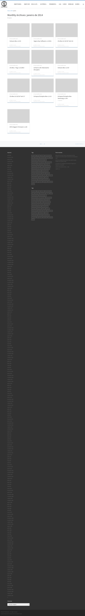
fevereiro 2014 (10, 395)
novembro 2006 (10, 567)
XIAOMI (50, 181)
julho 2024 (9, 167)
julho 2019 (9, 268)
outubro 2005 (9, 593)
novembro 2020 (10, 240)
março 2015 (9, 369)
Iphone (33, 166)
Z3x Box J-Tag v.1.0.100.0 (17, 68)
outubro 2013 (9, 403)
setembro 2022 (10, 203)
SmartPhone (35, 177)
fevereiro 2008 (10, 538)
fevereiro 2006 (10, 585)
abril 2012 (9, 438)
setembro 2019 (10, 264)
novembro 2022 (10, 199)
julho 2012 (9, 433)
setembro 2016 (10, 333)
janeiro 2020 (9, 258)
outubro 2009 (9, 498)
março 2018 (9, 298)
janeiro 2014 (9, 397)
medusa (47, 168)
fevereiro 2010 (10, 490)
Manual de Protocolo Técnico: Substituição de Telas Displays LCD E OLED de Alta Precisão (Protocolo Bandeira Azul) (67, 157)
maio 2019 (9, 270)
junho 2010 (9, 482)
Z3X (33, 184)
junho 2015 (9, 363)
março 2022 (9, 212)
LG (42, 166)
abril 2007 (9, 557)
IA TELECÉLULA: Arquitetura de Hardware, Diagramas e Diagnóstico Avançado (66, 164)
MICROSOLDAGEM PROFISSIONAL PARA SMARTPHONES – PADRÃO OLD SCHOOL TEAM (66, 161)
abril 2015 (9, 367)
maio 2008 (9, 532)
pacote (39, 173)
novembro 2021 (10, 218)
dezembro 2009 (10, 494)
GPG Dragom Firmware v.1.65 (18, 127)
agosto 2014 (9, 383)
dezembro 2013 (10, 399)
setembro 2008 (10, 524)
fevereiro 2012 (10, 442)
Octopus (34, 173)
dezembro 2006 (10, 565)
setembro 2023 (10, 179)
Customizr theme (19, 613)
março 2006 (9, 583)
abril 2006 (9, 581)
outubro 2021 (9, 220)
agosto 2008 (9, 526)
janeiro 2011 (9, 468)
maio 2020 (9, 252)
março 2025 (9, 163)
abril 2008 (9, 534)
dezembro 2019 (10, 260)
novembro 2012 (10, 425)
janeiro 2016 (9, 349)
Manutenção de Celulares (38, 168)
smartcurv (49, 175)
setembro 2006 (10, 571)
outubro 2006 (9, 569)
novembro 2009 (10, 496)
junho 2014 (9, 387)
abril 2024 (9, 169)
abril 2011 (9, 462)
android (34, 155)
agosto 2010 (9, 478)
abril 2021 (9, 230)
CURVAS (42, 157)
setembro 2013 (10, 405)
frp (38, 164)
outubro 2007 (9, 546)
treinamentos (46, 179)
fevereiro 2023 (10, 193)
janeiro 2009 (9, 516)
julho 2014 (9, 385)
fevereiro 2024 (10, 173)
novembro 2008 (10, 520)
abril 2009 (9, 510)
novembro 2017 (10, 306)
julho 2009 (9, 504)
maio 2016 (9, 341)
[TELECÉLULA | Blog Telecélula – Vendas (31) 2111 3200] (4, 3)
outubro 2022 (9, 200)
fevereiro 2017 (10, 323)
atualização (48, 155)
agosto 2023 (9, 181)
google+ (47, 164)
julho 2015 (9, 361)
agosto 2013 (9, 407)
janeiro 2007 (9, 563)
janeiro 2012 (9, 444)
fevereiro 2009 (10, 514)
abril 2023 (9, 189)
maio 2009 (9, 508)
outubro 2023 (9, 177)
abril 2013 (9, 415)
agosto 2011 (9, 454)
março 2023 (9, 191)
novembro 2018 (10, 282)
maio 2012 (9, 436)
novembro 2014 (10, 377)
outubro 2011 (9, 450)
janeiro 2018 (9, 302)
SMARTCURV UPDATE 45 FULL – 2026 (62, 166)
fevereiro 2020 (10, 256)
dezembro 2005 (10, 589)
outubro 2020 (9, 242)
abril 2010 (9, 486)
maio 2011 (9, 460)
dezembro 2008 (10, 518)
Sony (46, 177)
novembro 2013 (10, 401)
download (49, 162)
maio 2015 (9, 365)
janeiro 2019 (9, 278)
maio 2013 (9, 413)
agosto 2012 (9, 431)
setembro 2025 (10, 161)
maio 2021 (9, 228)
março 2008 (9, 536)
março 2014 (9, 393)
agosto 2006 (9, 573)
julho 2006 (9, 575)
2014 (12, 10)
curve (47, 157)
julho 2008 (9, 528)
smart (44, 175)
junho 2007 (9, 553)
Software (41, 177)
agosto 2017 (9, 312)
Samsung (34, 175)
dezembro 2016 (10, 327)
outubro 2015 (9, 355)
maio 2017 (9, 318)
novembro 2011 (10, 448)
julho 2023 (9, 183)
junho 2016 (9, 339)
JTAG (38, 166)
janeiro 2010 (9, 492)
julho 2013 (9, 409)
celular (37, 157)
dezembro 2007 (10, 542)
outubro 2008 (9, 522)
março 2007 (9, 559)
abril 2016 (9, 343)
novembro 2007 (10, 544)
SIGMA (39, 175)
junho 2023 (9, 185)
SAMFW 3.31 (58, 169)
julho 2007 (9, 551)
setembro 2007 (10, 547)
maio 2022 (9, 208)
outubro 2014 (9, 379)
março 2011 (9, 464)
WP (8, 613)
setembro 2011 (10, 452)
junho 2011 (9, 458)
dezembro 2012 (10, 423)
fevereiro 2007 (10, 561)
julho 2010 (9, 480)
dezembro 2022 (10, 197)
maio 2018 (9, 294)
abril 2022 (9, 210)
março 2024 (9, 171)
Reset (47, 173)
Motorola (34, 170)
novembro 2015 (10, 353)
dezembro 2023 (10, 175)
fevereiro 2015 (10, 371)
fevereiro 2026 (10, 157)
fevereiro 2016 (10, 347)
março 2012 (9, 440)
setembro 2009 (10, 500)
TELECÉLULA (6, 611)
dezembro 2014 (10, 375)
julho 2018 (9, 290)
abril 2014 (9, 391)
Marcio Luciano (13, 71)
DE (51, 157)
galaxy (42, 164)
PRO (43, 173)
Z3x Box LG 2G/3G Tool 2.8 (65, 41)
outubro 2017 (9, 308)
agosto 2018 (9, 288)
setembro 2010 (10, 476)
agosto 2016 (9, 335)
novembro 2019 (10, 262)
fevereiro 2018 (10, 300)
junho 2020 (9, 250)
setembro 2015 (10, 357)
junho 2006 (9, 577)
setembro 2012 (10, 429)
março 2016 (9, 345)
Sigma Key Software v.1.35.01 (42, 41)
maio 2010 (9, 484)
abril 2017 (9, 319)
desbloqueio (35, 160)
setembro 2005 (10, 595)
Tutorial (34, 181)
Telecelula (34, 179)
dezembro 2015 (10, 351)
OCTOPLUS (45, 170)
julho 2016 (9, 337)
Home (8, 10)
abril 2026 (9, 155)
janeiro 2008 (9, 540)
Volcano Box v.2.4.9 (63, 68)
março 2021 (9, 232)
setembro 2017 (10, 310)
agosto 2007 (9, 549)
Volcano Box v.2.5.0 (15, 41)
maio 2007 (9, 555)
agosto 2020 (9, 246)
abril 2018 (9, 296)
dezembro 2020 (10, 238)
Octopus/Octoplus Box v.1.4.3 (42, 96)
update (45, 181)
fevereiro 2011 (10, 466)
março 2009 (9, 512)
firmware (34, 164)
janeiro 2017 (9, 325)
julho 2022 (9, 206)
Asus (43, 155)
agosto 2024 (9, 165)
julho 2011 (9, 456)
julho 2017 (9, 314)
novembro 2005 (10, 591)
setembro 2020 (10, 244)
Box (33, 157)
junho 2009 (9, 506)
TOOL (39, 179)
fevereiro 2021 (10, 234)
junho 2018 (9, 292)
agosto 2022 (9, 204)
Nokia (39, 170)
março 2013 (9, 417)
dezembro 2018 (10, 280)
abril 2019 (9, 272)
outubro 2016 (9, 331)
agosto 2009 (9, 502)
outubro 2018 (9, 284)
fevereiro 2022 (10, 214)
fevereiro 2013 (10, 419)
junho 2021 (9, 226)
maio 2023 (9, 187)
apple (38, 155)
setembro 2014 (10, 381)
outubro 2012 (9, 427)
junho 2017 (9, 315)
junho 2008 (9, 530)
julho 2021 (9, 224)
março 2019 (9, 274)
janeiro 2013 (9, 421)
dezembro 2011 (10, 446)
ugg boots (39, 181)
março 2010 (9, 488)
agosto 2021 (9, 222)
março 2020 (9, 254)
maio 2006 (9, 579)
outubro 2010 (9, 474)
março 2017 (9, 321)
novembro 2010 (10, 472)
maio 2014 (9, 389)
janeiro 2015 (9, 373)
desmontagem (42, 160)
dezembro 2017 (10, 304)
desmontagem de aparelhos (38, 162)
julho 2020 (9, 248)
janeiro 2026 (9, 159)
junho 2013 (9, 411)
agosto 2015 (9, 359)
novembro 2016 (10, 329)
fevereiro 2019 (10, 276)
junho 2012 (9, 434)
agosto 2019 (9, 266)
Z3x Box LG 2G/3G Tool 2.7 (17, 96)
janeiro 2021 (9, 236)
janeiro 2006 (9, 587)
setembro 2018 (10, 286)
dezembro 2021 (10, 216)
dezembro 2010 (10, 470)
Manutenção (47, 166)
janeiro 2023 (9, 195)
